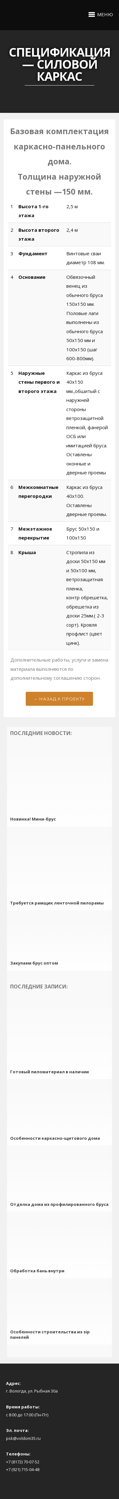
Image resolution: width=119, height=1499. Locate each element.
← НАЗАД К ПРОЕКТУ (59, 698)
